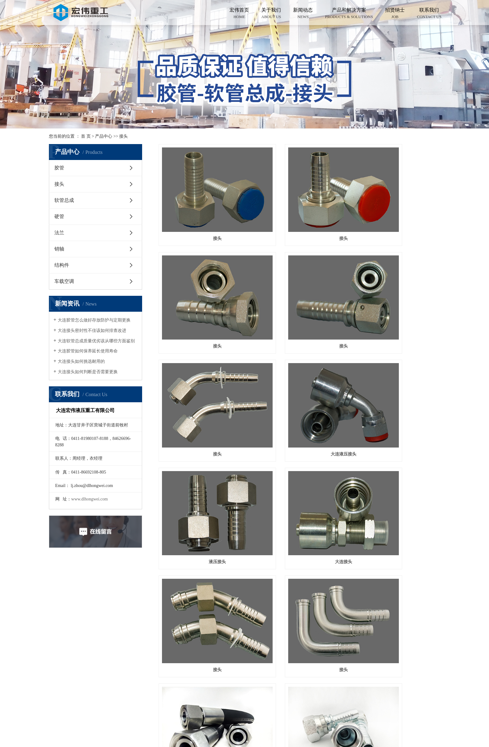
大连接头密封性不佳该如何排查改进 (92, 330)
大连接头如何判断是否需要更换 (88, 372)
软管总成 (64, 200)
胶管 (59, 167)
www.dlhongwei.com (89, 499)
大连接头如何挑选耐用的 (81, 361)
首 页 (86, 136)
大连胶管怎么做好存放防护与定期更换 (94, 320)
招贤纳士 (395, 13)
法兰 (59, 232)
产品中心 (103, 136)
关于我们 (271, 13)
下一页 (393, 496)
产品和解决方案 (349, 13)
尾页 (411, 496)
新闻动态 (303, 13)
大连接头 (299, 387)
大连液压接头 (396, 301)
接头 (123, 136)
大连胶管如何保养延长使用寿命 (88, 351)
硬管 (59, 216)
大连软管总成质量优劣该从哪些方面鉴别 (96, 341)
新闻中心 (94, 645)
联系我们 (429, 13)
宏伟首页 (239, 13)
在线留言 (94, 660)
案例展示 (94, 631)
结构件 (61, 265)
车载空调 (64, 281)
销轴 (59, 248)
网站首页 (94, 586)
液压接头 (202, 387)
